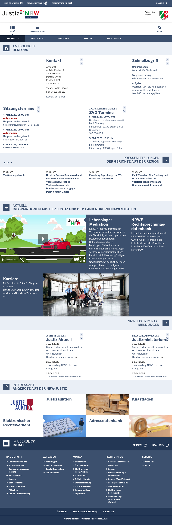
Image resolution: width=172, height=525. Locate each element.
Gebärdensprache (35, 3)
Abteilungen (51, 462)
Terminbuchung (37, 31)
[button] (81, 59)
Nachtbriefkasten (83, 486)
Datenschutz (81, 475)
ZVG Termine (103, 111)
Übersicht (148, 462)
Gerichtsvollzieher (54, 465)
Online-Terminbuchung (19, 493)
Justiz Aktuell (59, 338)
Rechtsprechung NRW (118, 483)
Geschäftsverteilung (55, 469)
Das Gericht (38, 38)
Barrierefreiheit (59, 3)
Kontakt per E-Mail (56, 96)
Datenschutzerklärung (85, 511)
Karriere (10, 278)
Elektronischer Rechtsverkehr (16, 423)
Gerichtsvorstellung (18, 462)
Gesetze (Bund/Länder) (119, 479)
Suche (159, 31)
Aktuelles (13, 490)
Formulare (113, 465)
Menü (12, 31)
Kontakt (160, 3)
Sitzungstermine (18, 108)
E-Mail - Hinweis (82, 479)
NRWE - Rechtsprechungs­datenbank (148, 267)
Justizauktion (59, 399)
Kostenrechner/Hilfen (118, 462)
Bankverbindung (82, 490)
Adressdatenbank (105, 420)
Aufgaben (63, 38)
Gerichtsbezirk (52, 472)
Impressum (80, 493)
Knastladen (142, 399)
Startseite (13, 38)
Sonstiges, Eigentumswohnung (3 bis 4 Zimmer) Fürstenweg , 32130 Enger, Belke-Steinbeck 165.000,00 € (106, 127)
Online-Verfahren (116, 486)
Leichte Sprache (11, 3)
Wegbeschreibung (83, 483)
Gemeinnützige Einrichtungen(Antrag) (115, 499)
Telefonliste (80, 462)
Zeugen (111, 469)
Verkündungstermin (14, 175)
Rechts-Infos (114, 38)
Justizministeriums (150, 338)
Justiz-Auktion (15, 475)
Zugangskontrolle (17, 486)
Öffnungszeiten (82, 465)
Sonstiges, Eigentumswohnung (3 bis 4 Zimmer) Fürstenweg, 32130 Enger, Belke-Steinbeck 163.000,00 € (106, 148)
